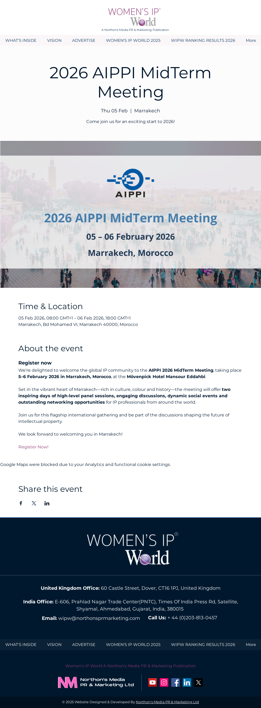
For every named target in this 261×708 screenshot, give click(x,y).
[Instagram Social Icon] (164, 682)
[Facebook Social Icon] (175, 682)
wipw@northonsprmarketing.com (99, 618)
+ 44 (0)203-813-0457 (192, 618)
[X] (198, 682)
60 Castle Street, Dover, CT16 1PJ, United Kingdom (161, 588)
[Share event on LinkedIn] (47, 503)
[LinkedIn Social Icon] (187, 682)
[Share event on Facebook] (20, 503)
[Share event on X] (33, 503)
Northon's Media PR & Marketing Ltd (167, 702)
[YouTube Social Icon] (152, 682)
